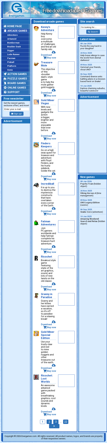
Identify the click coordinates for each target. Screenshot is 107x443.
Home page (13, 26)
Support (12, 92)
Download (48, 53)
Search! (93, 32)
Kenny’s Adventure (47, 29)
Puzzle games (15, 78)
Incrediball (47, 183)
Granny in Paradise (46, 296)
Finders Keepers (46, 145)
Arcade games (15, 30)
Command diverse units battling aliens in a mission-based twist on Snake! (93, 78)
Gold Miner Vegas (47, 102)
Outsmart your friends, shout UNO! (93, 67)
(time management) (93, 193)
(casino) (93, 202)
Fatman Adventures (48, 223)
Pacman (11, 58)
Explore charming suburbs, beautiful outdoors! (93, 88)
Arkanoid (11, 39)
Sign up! (16, 113)
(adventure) (93, 210)
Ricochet (46, 256)
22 (65, 421)
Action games (15, 74)
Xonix (10, 70)
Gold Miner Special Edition (47, 335)
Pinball (10, 62)
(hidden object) (93, 183)
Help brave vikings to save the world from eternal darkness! (93, 56)
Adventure (12, 35)
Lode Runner (13, 54)
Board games (15, 83)
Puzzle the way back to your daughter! (93, 46)
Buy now (49, 57)
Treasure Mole (46, 64)
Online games (15, 87)
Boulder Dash (14, 46)
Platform (11, 66)
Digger (10, 50)
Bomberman (13, 43)
